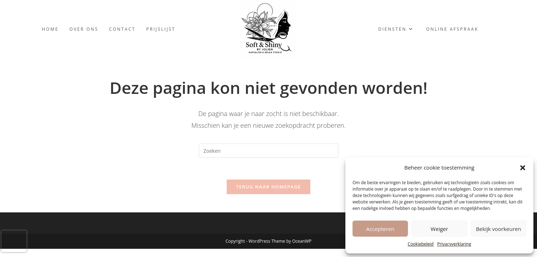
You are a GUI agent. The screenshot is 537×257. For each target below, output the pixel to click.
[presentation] (13, 241)
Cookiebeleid (420, 244)
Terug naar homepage (268, 186)
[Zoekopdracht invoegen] (268, 150)
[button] (522, 167)
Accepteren (380, 228)
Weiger (439, 228)
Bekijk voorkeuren (498, 228)
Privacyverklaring (454, 244)
